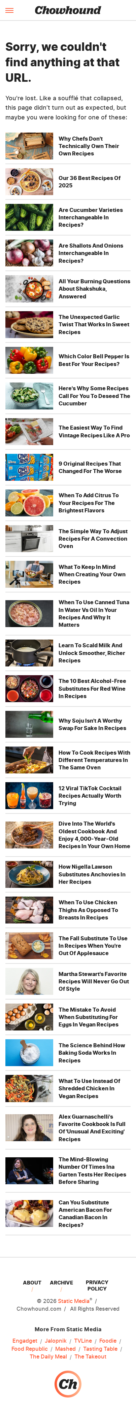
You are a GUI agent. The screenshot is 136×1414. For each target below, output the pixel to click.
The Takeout (90, 1357)
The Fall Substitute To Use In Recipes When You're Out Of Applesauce (93, 946)
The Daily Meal (48, 1357)
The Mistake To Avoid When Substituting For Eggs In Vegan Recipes (88, 1017)
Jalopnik (56, 1341)
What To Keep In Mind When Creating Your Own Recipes (92, 574)
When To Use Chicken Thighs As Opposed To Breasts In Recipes (88, 910)
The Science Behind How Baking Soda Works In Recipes (92, 1053)
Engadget (24, 1341)
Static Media (74, 1301)
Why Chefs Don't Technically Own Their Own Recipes (89, 146)
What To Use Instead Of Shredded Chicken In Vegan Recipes (89, 1088)
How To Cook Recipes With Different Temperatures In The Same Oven (94, 760)
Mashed (65, 1349)
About (32, 1282)
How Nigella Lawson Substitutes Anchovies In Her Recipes (92, 874)
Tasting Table (100, 1349)
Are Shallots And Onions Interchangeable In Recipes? (91, 253)
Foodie (107, 1341)
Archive (61, 1282)
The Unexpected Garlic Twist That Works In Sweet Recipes (94, 324)
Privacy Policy (97, 1285)
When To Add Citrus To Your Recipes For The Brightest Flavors (89, 503)
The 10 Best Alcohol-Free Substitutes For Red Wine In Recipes (92, 688)
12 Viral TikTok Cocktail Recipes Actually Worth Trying (90, 796)
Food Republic (29, 1349)
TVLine (83, 1341)
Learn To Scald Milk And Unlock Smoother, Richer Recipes (92, 653)
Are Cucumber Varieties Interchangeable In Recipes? (91, 217)
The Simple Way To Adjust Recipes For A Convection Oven (93, 539)
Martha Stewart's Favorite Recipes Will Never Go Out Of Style (94, 981)
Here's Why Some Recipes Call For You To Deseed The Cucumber (94, 396)
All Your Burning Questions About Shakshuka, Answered (94, 289)
